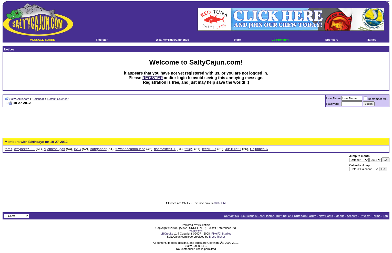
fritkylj (188, 149)
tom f (8, 149)
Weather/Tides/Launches (172, 39)
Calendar (38, 98)
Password (332, 103)
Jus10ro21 (233, 149)
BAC (77, 149)
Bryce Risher (217, 236)
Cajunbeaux (259, 149)
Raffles (371, 39)
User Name (333, 98)
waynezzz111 (24, 149)
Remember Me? (376, 98)
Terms (376, 215)
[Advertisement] (196, 122)
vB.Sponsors (195, 230)
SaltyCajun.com (19, 98)
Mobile (339, 215)
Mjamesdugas (54, 149)
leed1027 (209, 149)
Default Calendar (58, 98)
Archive (352, 215)
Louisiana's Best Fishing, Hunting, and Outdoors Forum (278, 215)
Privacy (365, 215)
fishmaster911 (165, 149)
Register (102, 39)
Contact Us (231, 215)
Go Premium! (280, 39)
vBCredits (167, 233)
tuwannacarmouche (130, 149)
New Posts (326, 215)
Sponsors (331, 39)
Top (385, 215)
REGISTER (152, 78)
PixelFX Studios (221, 233)
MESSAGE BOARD (42, 39)
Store (237, 39)
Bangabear (98, 149)
